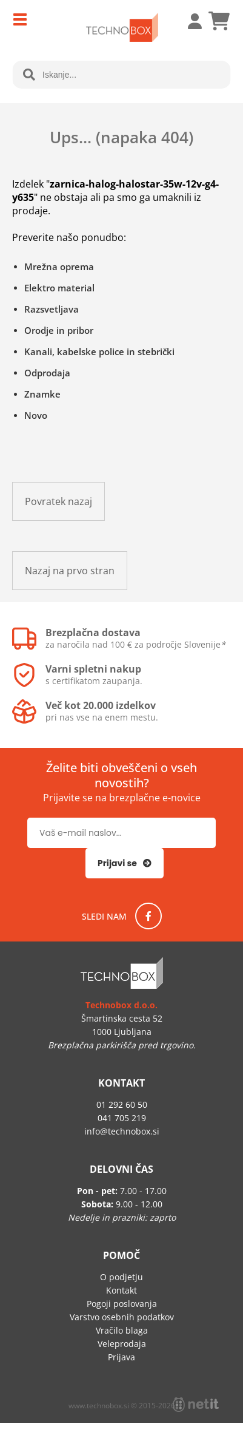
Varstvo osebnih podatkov (122, 1317)
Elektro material (59, 288)
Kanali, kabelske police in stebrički (99, 351)
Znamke (42, 394)
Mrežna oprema (59, 266)
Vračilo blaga (122, 1330)
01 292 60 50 (121, 1104)
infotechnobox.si (121, 1131)
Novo (35, 415)
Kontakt (121, 1290)
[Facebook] (148, 916)
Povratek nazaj (58, 501)
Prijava (188, 21)
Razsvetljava (51, 309)
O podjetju (121, 1277)
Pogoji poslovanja (122, 1303)
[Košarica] (219, 21)
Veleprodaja (122, 1343)
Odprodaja (47, 373)
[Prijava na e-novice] (124, 863)
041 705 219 (122, 1118)
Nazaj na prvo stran (70, 570)
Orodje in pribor (58, 330)
